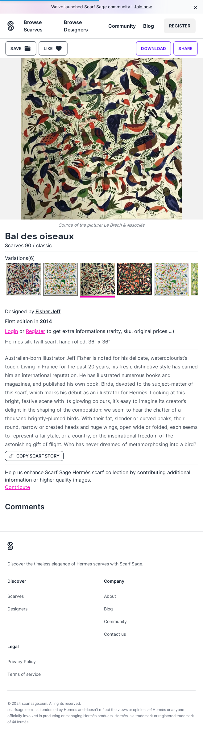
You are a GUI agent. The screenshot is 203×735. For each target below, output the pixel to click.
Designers (17, 608)
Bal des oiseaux (39, 236)
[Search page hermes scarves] (10, 26)
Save (20, 48)
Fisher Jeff (47, 311)
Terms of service (24, 674)
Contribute (17, 487)
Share (185, 48)
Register (179, 25)
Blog (148, 26)
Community (122, 26)
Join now (143, 6)
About (110, 596)
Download (153, 48)
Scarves (15, 596)
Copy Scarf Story (34, 455)
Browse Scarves (33, 26)
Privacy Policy (21, 661)
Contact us (115, 634)
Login (11, 331)
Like (53, 48)
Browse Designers (76, 26)
